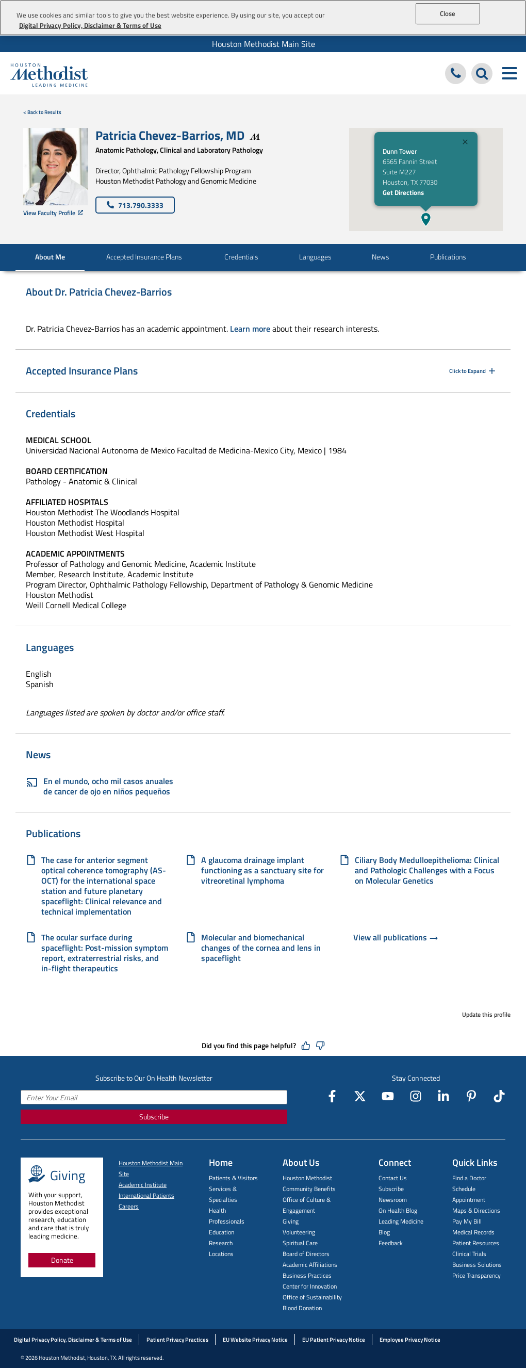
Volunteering (299, 1232)
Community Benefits (309, 1189)
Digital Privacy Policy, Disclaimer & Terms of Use (73, 1340)
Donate (62, 1260)
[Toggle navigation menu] (509, 73)
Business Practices (307, 1275)
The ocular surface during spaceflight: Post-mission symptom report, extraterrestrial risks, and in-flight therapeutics (104, 952)
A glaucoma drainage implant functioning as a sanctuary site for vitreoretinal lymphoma (262, 870)
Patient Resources (475, 1243)
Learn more (250, 328)
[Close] (465, 143)
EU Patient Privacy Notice (333, 1340)
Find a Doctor (469, 1178)
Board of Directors (306, 1254)
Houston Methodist (307, 1178)
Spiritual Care (300, 1243)
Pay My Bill (467, 1221)
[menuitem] (263, 44)
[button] (426, 219)
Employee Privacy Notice (410, 1340)
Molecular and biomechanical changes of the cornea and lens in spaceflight (261, 947)
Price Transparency (476, 1275)
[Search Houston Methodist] (481, 73)
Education (221, 1232)
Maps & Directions (476, 1210)
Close (448, 13)
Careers (129, 1206)
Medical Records (473, 1232)
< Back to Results (42, 112)
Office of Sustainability (312, 1297)
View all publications (396, 938)
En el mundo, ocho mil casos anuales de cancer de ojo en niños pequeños (99, 786)
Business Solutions (477, 1264)
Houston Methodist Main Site (263, 44)
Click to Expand (473, 371)
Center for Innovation (310, 1286)
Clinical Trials (469, 1254)
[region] (263, 18)
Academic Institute (143, 1185)
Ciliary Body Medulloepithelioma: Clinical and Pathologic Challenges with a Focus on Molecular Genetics (427, 870)
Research (221, 1243)
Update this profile (486, 1014)
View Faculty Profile (53, 213)
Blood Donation (302, 1308)
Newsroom (393, 1199)
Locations (221, 1254)
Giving (291, 1221)
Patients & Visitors (233, 1178)
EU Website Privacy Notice (255, 1340)
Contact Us (393, 1178)
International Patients (146, 1195)
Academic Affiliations (310, 1264)
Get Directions (403, 192)
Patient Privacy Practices (177, 1340)
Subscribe (154, 1116)
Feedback (391, 1243)
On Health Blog (398, 1210)
